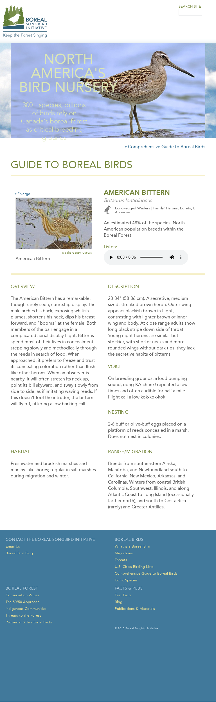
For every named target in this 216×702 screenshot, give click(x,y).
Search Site (190, 6)
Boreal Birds (129, 539)
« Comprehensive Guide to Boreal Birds (165, 146)
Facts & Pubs (129, 588)
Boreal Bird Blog (19, 553)
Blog (118, 602)
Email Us (13, 546)
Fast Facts (123, 595)
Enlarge (23, 194)
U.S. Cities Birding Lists (134, 566)
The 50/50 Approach (22, 602)
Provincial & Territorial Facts (29, 622)
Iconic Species (126, 580)
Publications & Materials (135, 608)
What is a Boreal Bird (132, 546)
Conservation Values (22, 595)
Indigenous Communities (26, 608)
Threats (121, 560)
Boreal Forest (22, 588)
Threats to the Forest (23, 615)
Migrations (124, 553)
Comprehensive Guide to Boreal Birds (146, 573)
